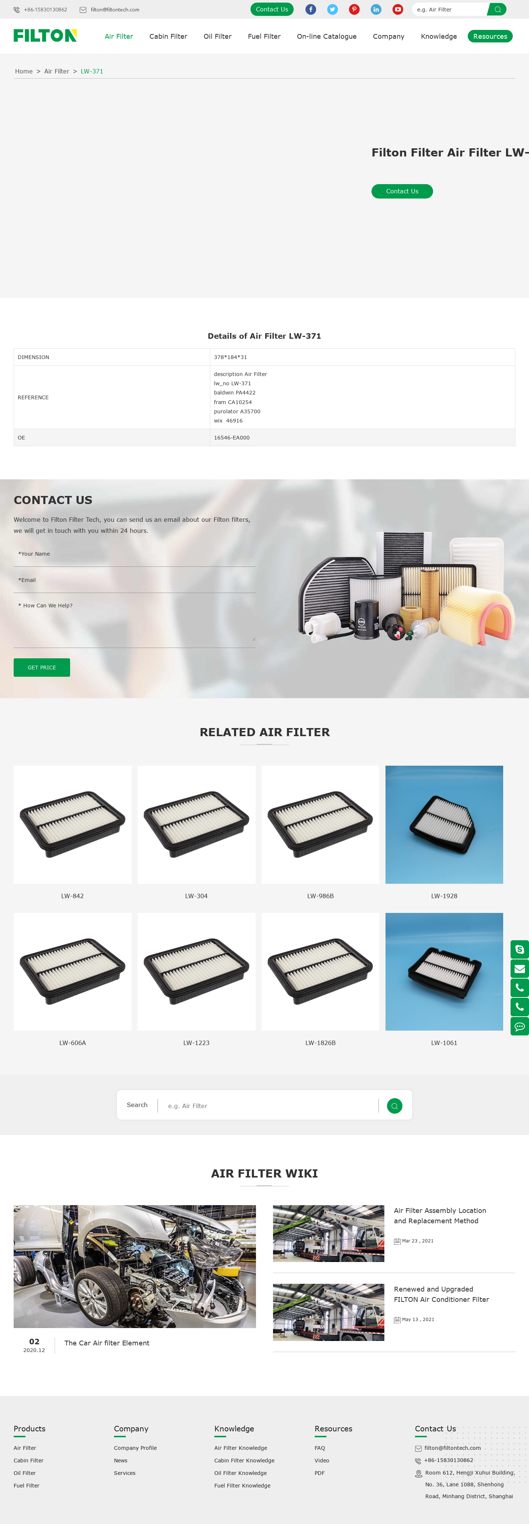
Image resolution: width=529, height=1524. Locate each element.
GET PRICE (42, 667)
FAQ (320, 1448)
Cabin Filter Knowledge (244, 1460)
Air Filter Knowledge (240, 1448)
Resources (490, 36)
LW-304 (196, 896)
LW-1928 (444, 896)
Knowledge (439, 36)
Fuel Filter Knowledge (242, 1485)
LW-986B (320, 896)
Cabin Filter (168, 36)
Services (124, 1473)
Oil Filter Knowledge (240, 1473)
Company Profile (135, 1448)
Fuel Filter (264, 36)
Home (24, 71)
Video (322, 1460)
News (120, 1460)
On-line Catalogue (327, 36)
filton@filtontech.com (115, 10)
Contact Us (272, 9)
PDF (320, 1473)
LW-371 (92, 71)
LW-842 (72, 896)
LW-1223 (196, 1042)
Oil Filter (218, 36)
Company (389, 36)
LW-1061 (444, 1042)
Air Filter (119, 36)
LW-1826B (320, 1042)
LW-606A (72, 1042)
